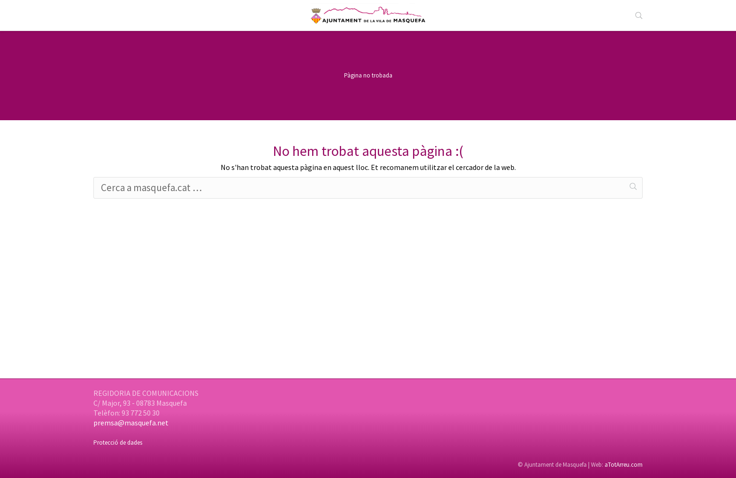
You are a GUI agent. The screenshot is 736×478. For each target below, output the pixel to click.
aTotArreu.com (624, 465)
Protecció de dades (117, 443)
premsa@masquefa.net (131, 422)
